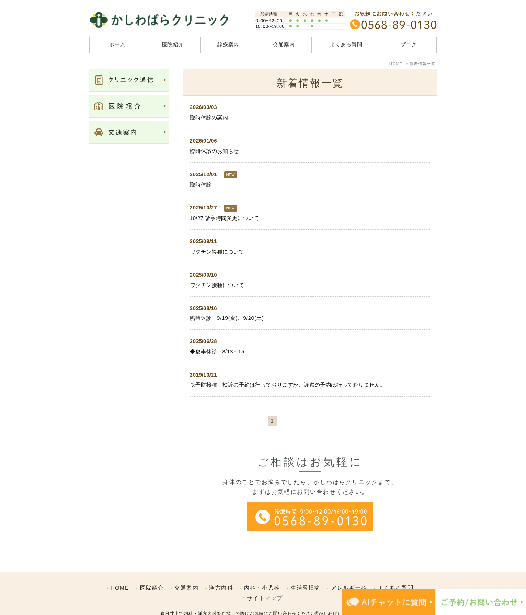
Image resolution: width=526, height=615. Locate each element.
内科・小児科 (262, 572)
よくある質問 (346, 44)
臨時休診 (201, 184)
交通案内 (284, 44)
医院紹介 (152, 572)
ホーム (117, 44)
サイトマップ (265, 583)
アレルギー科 (349, 572)
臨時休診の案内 (209, 117)
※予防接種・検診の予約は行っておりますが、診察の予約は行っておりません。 (287, 385)
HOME (120, 572)
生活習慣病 (305, 572)
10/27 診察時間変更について (224, 218)
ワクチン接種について (217, 252)
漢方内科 (221, 572)
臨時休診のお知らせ (214, 151)
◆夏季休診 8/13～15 (217, 351)
